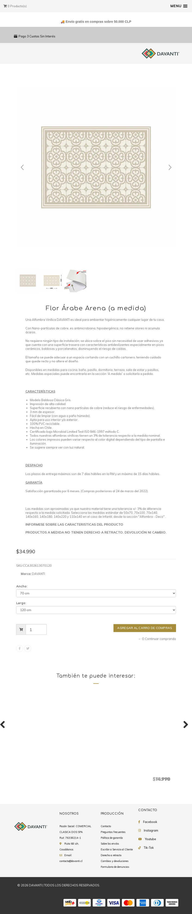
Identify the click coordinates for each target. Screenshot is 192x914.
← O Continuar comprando (157, 638)
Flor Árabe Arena (36, 771)
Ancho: (22, 586)
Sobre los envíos (110, 843)
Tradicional (96, 771)
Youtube (150, 839)
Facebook (150, 822)
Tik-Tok (149, 848)
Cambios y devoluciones (115, 861)
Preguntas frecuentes (113, 832)
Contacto (106, 826)
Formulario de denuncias (115, 867)
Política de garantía (112, 838)
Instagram (151, 830)
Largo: (21, 603)
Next (170, 167)
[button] (179, 6)
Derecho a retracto (111, 855)
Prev (22, 167)
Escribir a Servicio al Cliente (117, 849)
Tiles (156, 771)
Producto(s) (15, 6)
